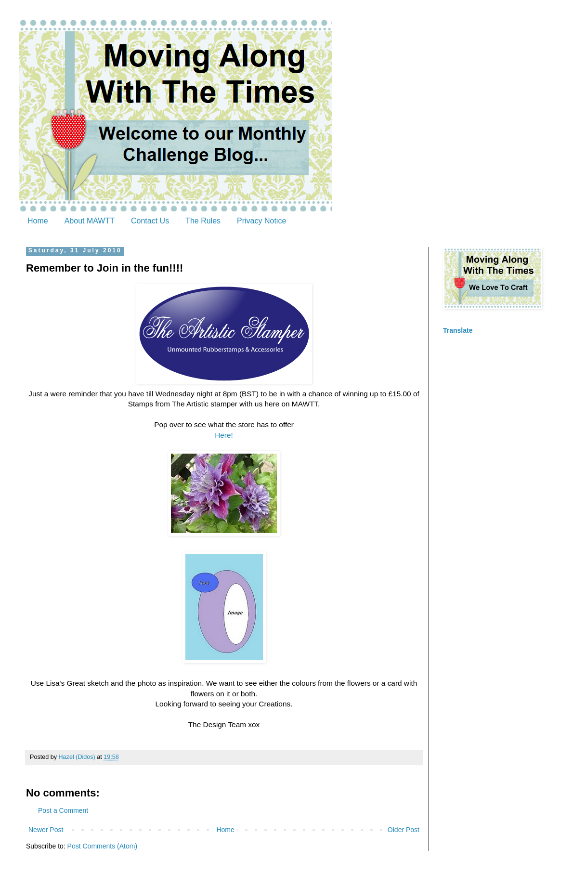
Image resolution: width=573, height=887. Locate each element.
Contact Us (150, 221)
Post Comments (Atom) (102, 846)
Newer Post (45, 830)
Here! (224, 435)
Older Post (403, 830)
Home (37, 221)
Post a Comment (63, 810)
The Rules (203, 221)
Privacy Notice (261, 221)
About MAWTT (90, 221)
